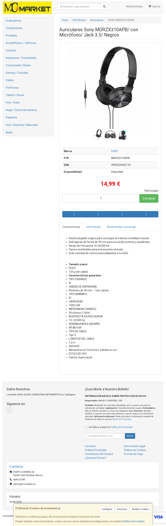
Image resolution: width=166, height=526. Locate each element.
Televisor (11, 50)
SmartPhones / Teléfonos (21, 43)
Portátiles (11, 35)
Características (71, 226)
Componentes (14, 28)
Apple (9, 132)
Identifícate (134, 6)
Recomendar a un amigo (121, 226)
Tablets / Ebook (15, 95)
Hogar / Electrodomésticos (21, 110)
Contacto (90, 446)
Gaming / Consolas (17, 72)
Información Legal (134, 446)
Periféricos (12, 87)
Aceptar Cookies (140, 509)
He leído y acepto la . (111, 427)
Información (93, 226)
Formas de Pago (133, 453)
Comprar (148, 198)
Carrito (154, 6)
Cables (10, 80)
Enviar (130, 436)
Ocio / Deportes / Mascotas (22, 124)
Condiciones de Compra (99, 453)
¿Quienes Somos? (95, 457)
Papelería (11, 117)
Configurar (107, 509)
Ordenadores (13, 20)
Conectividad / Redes (18, 65)
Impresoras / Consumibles (21, 57)
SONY (114, 151)
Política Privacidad (95, 450)
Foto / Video (13, 102)
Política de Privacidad (121, 419)
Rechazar (122, 509)
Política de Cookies (134, 521)
